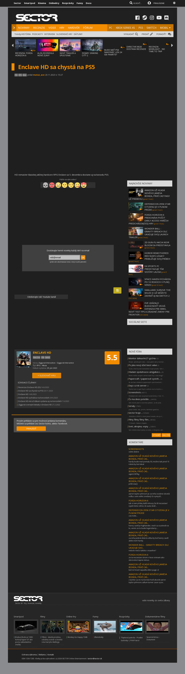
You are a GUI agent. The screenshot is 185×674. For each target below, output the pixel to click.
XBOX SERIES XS (125, 27)
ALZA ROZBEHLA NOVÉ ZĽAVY (45, 54)
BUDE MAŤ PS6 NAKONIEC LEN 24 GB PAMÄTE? (113, 52)
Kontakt (51, 654)
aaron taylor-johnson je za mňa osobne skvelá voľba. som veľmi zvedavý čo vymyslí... (149, 495)
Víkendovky (98, 637)
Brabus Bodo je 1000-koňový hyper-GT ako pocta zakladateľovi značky (24, 641)
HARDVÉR (73, 27)
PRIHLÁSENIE (158, 3)
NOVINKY (23, 27)
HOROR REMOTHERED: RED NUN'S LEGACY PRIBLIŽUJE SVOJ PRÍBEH (157, 256)
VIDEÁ (52, 27)
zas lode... (133, 515)
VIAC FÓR (166, 435)
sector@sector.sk (95, 658)
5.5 (112, 357)
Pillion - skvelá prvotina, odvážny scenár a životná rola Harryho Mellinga (52, 639)
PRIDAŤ (145, 34)
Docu (88, 3)
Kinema (42, 3)
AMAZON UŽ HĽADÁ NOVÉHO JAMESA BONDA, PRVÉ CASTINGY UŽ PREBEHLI (149, 194)
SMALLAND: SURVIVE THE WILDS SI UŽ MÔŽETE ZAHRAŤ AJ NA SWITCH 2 (158, 292)
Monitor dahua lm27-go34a (142, 358)
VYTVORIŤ (156, 435)
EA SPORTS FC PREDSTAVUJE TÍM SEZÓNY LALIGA (154, 269)
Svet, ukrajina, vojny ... (139, 426)
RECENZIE (39, 27)
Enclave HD (23, 394)
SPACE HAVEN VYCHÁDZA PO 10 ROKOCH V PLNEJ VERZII (158, 282)
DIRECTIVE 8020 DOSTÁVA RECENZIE (136, 47)
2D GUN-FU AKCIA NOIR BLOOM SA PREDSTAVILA (157, 244)
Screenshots (134, 392)
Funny (80, 3)
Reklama (42, 654)
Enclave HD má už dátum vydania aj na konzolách (40, 401)
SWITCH (151, 27)
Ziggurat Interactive (47, 362)
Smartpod (29, 3)
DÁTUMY (78, 34)
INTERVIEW (49, 34)
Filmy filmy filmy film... (139, 419)
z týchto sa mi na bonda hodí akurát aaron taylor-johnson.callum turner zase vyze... (147, 581)
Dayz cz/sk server (137, 385)
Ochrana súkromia (29, 654)
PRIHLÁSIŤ (31, 428)
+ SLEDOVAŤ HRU (47, 375)
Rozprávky (68, 3)
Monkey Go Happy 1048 (77, 637)
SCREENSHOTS (136, 448)
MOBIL (164, 27)
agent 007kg (134, 474)
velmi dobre (134, 451)
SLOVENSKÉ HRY (64, 34)
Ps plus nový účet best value (142, 365)
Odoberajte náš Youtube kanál (41, 296)
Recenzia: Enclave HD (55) (29, 387)
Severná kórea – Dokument (153, 638)
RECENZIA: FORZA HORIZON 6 (24, 54)
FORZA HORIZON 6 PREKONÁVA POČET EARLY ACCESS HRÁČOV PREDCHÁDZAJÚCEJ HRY (149, 219)
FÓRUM (87, 27)
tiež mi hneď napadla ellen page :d (144, 570)
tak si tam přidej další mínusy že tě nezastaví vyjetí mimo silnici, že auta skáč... (148, 504)
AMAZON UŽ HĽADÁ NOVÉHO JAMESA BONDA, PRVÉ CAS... (148, 457)
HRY (61, 27)
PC (110, 27)
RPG (38, 365)
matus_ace (39, 74)
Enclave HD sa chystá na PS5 (31, 390)
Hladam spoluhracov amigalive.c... (144, 371)
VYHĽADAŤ (129, 34)
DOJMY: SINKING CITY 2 (90, 54)
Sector (17, 3)
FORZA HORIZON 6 (138, 500)
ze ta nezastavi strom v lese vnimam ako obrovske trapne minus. (146, 558)
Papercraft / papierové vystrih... (144, 378)
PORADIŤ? (161, 34)
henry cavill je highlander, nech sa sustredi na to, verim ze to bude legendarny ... (149, 526)
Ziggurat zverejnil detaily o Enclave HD (35, 404)
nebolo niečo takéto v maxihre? (142, 550)
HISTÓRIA (26, 34)
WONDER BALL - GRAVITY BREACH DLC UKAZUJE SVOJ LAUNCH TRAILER (148, 233)
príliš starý (133, 484)
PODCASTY (37, 34)
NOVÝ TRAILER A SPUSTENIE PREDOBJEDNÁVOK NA (69, 56)
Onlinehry (54, 3)
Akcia (44, 365)
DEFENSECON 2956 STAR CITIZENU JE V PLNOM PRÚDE (157, 206)
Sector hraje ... (135, 412)
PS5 (140, 27)
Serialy (131, 405)
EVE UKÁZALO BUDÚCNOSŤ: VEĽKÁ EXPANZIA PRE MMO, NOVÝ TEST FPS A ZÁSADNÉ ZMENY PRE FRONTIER (149, 309)
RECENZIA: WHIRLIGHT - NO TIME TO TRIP (157, 49)
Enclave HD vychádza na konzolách (33, 397)
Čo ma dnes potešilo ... (139, 399)
